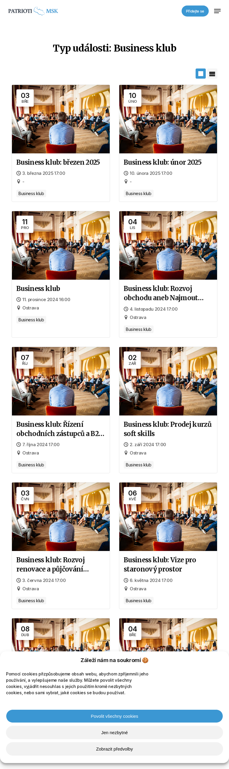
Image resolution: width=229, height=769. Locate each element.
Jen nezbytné (114, 732)
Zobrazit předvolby (114, 748)
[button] (217, 11)
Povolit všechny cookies (114, 716)
